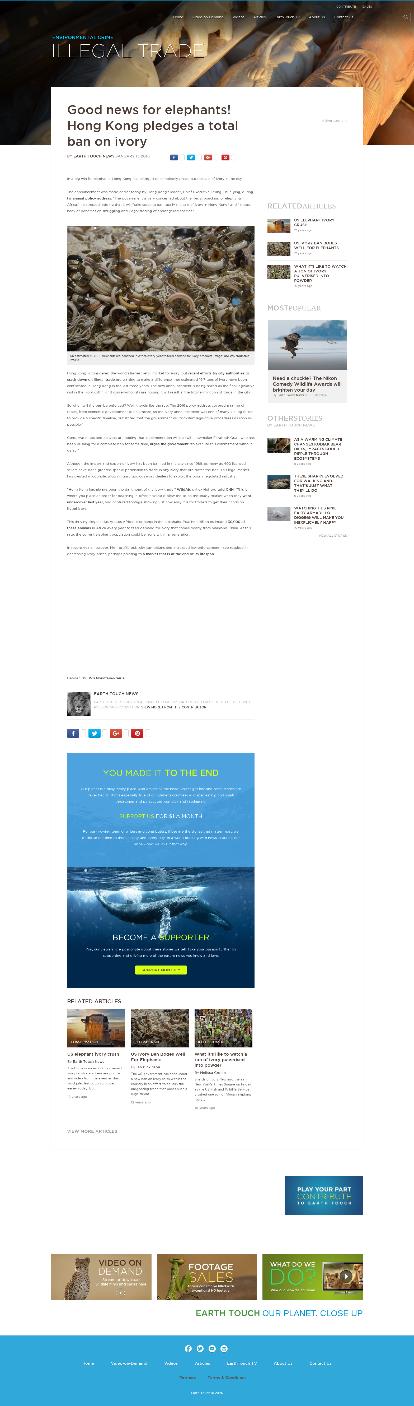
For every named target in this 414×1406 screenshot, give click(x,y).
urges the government (169, 444)
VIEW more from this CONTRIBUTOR (173, 707)
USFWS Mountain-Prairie (103, 678)
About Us (317, 17)
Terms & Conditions (227, 1377)
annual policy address (92, 198)
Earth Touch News (94, 156)
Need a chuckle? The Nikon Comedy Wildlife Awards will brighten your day (307, 383)
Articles (259, 17)
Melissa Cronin (213, 1072)
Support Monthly (161, 970)
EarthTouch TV (287, 17)
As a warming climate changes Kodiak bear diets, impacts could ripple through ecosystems (318, 449)
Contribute (346, 6)
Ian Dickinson (148, 1067)
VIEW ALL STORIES (333, 535)
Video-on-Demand (208, 17)
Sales (367, 6)
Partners (187, 1377)
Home (178, 17)
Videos (238, 17)
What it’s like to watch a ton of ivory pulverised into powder (221, 1060)
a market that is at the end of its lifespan (178, 554)
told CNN (226, 489)
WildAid (184, 489)
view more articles (92, 1131)
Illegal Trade (128, 51)
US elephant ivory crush (93, 1054)
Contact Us (343, 17)
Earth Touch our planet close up (38, 11)
